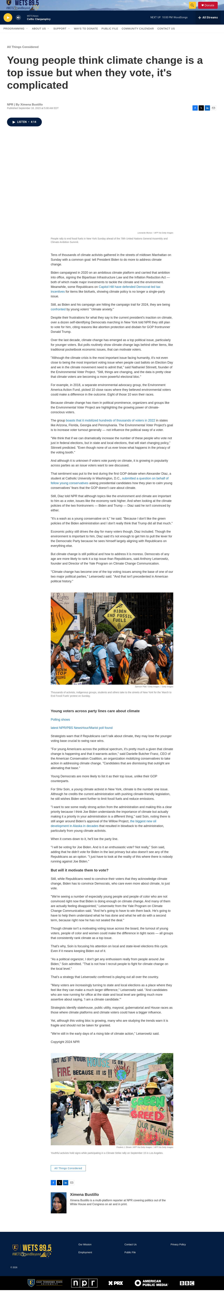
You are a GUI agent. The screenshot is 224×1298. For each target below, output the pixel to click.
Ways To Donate (86, 36)
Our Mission (85, 1252)
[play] (8, 26)
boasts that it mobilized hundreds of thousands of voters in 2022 (111, 428)
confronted (58, 317)
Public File (110, 36)
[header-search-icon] (193, 9)
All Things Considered (22, 55)
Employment (85, 1260)
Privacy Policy (178, 1252)
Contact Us (166, 36)
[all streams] (207, 25)
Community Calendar (138, 36)
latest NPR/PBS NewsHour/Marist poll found (82, 735)
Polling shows (60, 727)
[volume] (18, 25)
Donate (211, 9)
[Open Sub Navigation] (27, 36)
